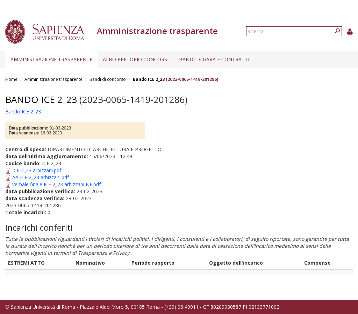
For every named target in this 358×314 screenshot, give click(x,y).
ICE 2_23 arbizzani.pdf (36, 170)
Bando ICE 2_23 (149, 79)
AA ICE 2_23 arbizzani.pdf (40, 177)
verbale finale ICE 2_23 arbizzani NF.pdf (56, 184)
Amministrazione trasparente (51, 59)
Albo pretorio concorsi (136, 59)
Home (11, 79)
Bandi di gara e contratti (214, 59)
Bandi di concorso (108, 79)
